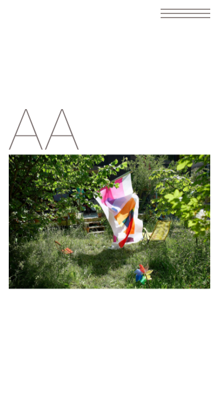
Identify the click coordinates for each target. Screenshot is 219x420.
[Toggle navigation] (185, 13)
